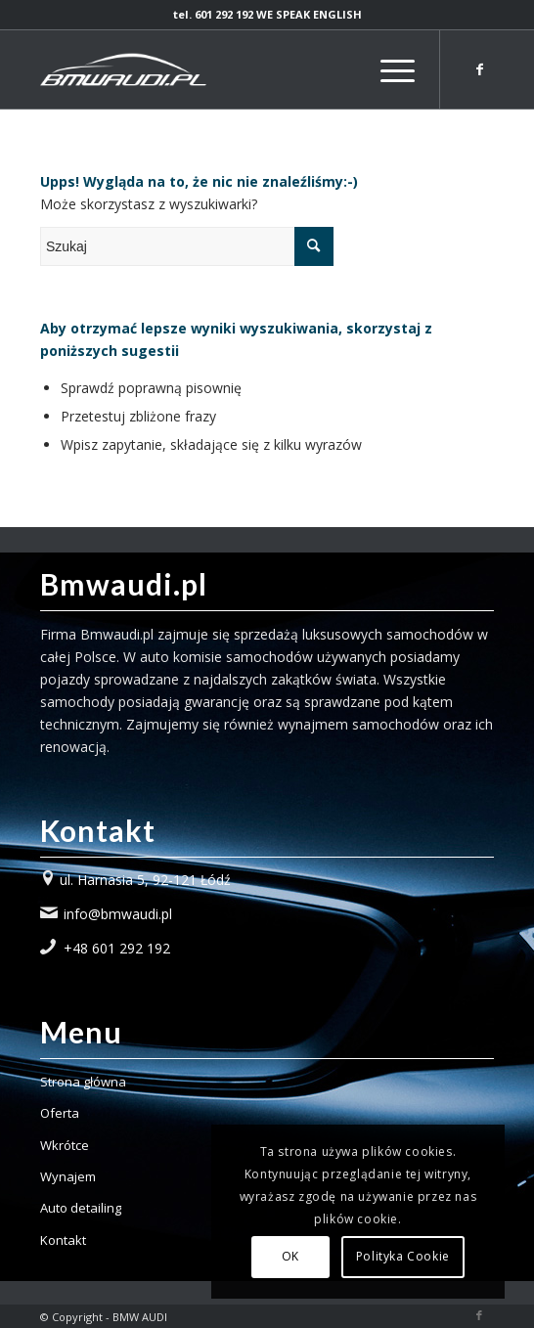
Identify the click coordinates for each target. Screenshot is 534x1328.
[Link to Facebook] (479, 69)
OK (290, 1256)
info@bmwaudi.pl (118, 914)
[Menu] (388, 69)
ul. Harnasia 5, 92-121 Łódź (145, 879)
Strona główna (83, 1081)
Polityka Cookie (403, 1256)
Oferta (59, 1113)
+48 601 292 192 (117, 948)
